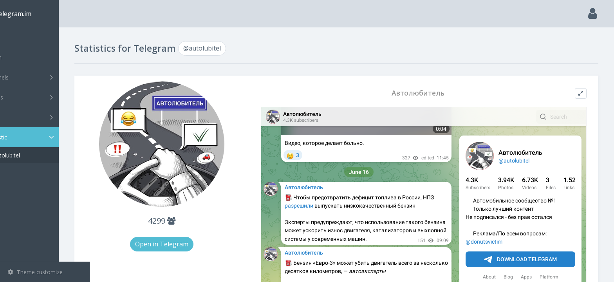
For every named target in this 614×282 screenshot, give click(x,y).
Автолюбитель (428, 93)
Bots (46, 117)
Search (20, 57)
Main (19, 37)
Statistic (47, 137)
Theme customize (35, 272)
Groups (46, 97)
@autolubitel (35, 155)
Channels (46, 77)
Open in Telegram (188, 244)
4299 (188, 220)
